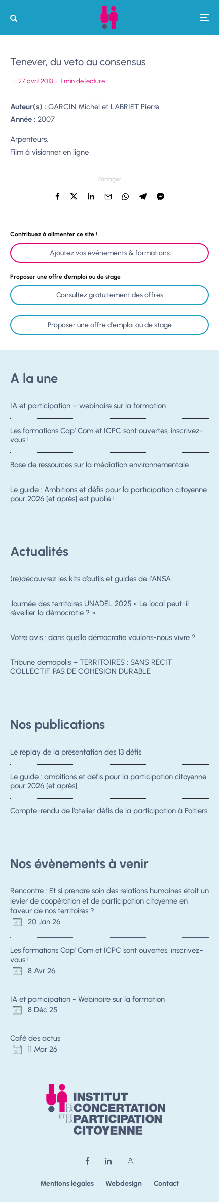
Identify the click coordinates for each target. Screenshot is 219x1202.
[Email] (108, 196)
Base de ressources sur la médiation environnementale (99, 464)
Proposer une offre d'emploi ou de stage (110, 325)
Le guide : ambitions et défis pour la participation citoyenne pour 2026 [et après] (108, 781)
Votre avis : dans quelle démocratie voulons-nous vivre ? (103, 638)
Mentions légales (67, 1183)
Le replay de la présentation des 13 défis (75, 752)
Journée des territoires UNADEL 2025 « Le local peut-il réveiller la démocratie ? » (99, 608)
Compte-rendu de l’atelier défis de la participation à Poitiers (108, 810)
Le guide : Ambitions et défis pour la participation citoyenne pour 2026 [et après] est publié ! (108, 496)
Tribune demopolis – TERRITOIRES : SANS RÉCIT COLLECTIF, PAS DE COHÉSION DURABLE (91, 669)
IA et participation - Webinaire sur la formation (87, 999)
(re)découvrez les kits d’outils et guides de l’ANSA (90, 578)
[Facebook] (87, 1161)
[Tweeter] (74, 196)
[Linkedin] (108, 1161)
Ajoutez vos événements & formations (110, 253)
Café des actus (35, 1038)
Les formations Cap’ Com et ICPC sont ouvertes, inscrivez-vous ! (106, 435)
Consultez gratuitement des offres (109, 295)
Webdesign (123, 1183)
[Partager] (57, 196)
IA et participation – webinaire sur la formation (88, 405)
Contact (166, 1183)
